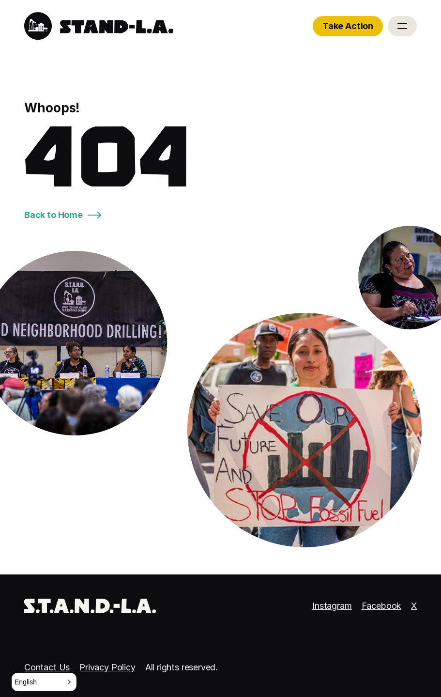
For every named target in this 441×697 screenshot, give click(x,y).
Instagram (331, 606)
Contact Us (47, 667)
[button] (44, 682)
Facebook (382, 606)
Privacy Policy (107, 667)
